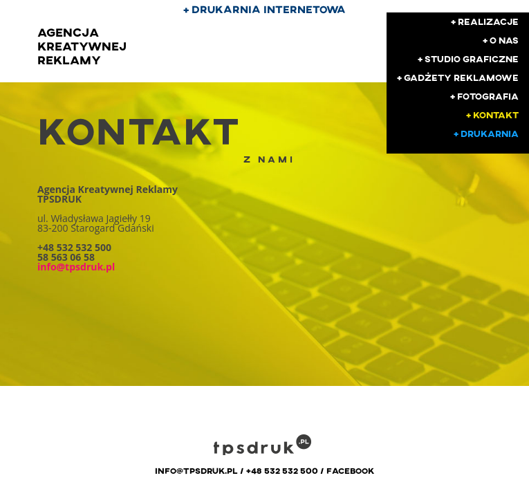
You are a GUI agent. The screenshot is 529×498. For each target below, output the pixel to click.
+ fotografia (484, 96)
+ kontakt (492, 114)
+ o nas (501, 40)
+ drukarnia (486, 133)
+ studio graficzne (468, 58)
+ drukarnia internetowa (264, 9)
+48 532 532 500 (282, 470)
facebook (350, 470)
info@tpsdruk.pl (196, 470)
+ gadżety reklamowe (458, 77)
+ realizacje (485, 21)
